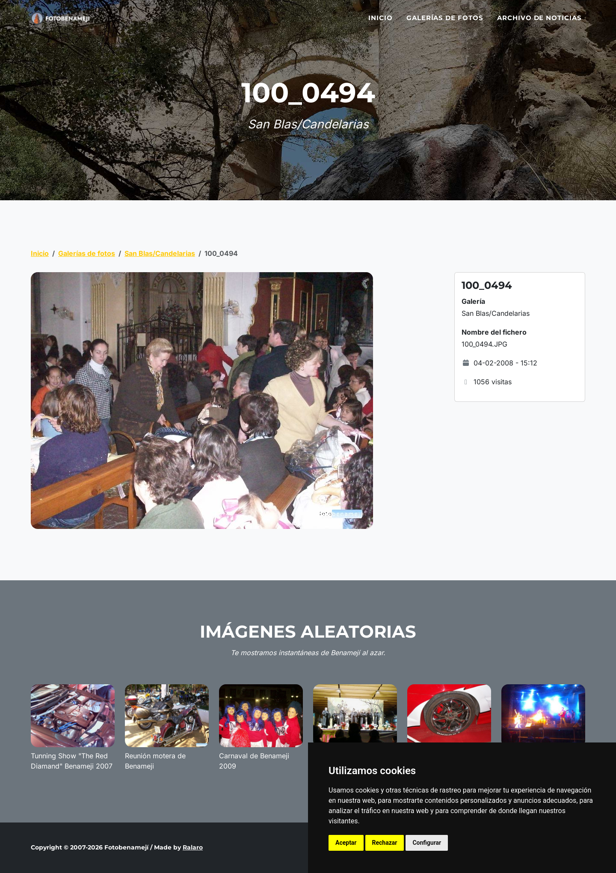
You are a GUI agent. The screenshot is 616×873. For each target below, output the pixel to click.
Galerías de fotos (444, 22)
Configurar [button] (426, 842)
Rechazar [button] (384, 842)
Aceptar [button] (346, 842)
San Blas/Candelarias (159, 253)
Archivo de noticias (539, 22)
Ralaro (193, 847)
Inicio (380, 22)
